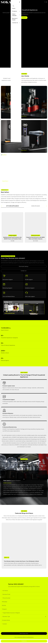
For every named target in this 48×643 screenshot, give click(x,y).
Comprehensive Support (9, 399)
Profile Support (29, 279)
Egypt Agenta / (12, 480)
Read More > (24, 116)
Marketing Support (7, 288)
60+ (2, 335)
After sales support (30, 296)
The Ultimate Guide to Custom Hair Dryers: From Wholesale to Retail (21, 561)
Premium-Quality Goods (9, 385)
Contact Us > (24, 270)
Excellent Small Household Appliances (24, 10)
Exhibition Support (29, 288)
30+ (2, 343)
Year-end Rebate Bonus (9, 296)
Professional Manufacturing (9, 427)
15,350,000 (6, 328)
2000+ (3, 351)
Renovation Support (8, 279)
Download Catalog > (24, 266)
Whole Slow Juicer (35, 235)
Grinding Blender (12, 235)
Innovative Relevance (8, 413)
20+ (2, 358)
